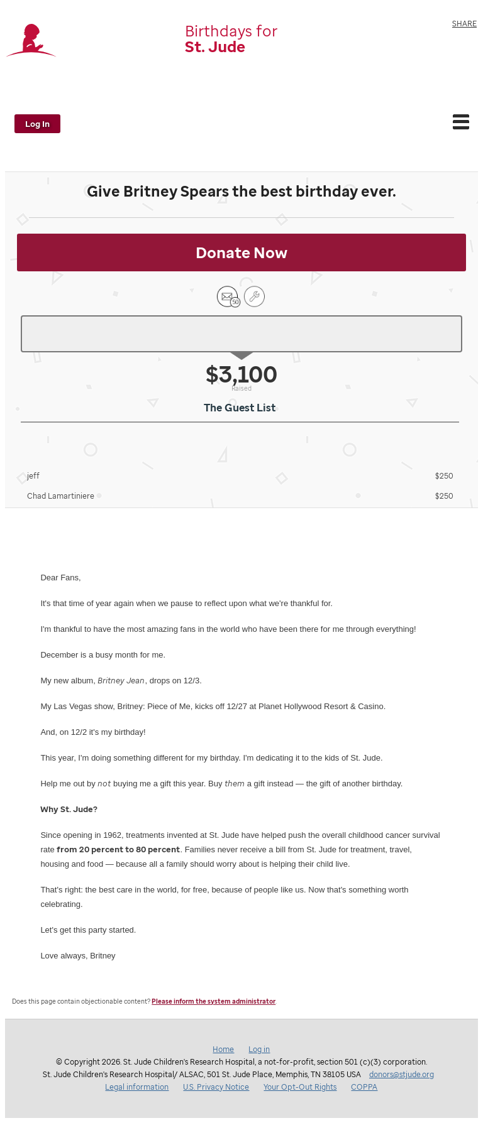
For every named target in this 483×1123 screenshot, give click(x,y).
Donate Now (241, 252)
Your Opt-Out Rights (300, 1087)
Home (223, 1049)
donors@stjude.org (401, 1074)
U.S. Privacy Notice (216, 1087)
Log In (37, 123)
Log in (259, 1049)
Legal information (137, 1087)
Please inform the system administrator (213, 1001)
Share (464, 23)
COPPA (364, 1087)
